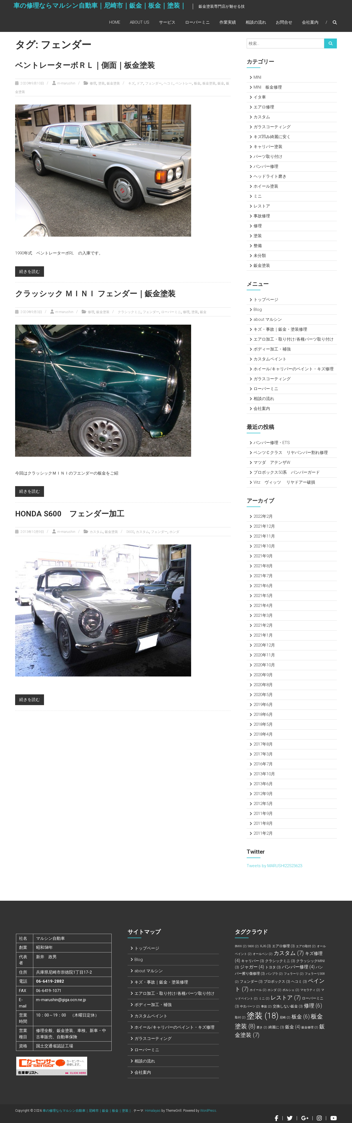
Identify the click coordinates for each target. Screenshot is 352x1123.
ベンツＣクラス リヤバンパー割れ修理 (291, 452)
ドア (140, 83)
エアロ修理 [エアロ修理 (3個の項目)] (283, 946)
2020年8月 (263, 684)
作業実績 (227, 23)
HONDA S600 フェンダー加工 (73, 513)
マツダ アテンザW (272, 462)
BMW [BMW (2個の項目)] (241, 946)
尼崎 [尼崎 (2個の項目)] (285, 1017)
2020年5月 (263, 694)
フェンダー (153, 83)
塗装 (101, 83)
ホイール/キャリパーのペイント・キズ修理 (294, 368)
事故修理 (262, 215)
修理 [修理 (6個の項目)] (313, 1006)
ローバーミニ (197, 23)
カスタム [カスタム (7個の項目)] (289, 953)
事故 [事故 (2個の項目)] (266, 1006)
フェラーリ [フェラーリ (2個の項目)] (294, 974)
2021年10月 (264, 546)
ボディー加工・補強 (272, 349)
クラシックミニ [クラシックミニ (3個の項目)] (280, 961)
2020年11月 (264, 655)
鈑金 (221, 83)
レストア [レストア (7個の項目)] (286, 997)
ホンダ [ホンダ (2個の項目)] (274, 990)
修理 (93, 83)
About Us (139, 23)
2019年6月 (263, 704)
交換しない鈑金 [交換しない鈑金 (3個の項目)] (288, 1006)
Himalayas (153, 1111)
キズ (131, 83)
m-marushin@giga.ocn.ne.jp (61, 999)
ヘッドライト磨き (270, 176)
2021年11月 (264, 536)
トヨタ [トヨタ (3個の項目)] (273, 967)
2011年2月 (263, 833)
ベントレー (183, 83)
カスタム (96, 531)
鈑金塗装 (113, 83)
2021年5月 (263, 595)
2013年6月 (263, 783)
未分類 (260, 255)
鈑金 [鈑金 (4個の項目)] (292, 1026)
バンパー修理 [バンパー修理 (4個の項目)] (298, 966)
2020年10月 (264, 664)
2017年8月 (263, 744)
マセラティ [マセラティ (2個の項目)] (310, 990)
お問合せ (284, 23)
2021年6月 (263, 585)
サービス (167, 23)
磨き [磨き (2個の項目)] (262, 1027)
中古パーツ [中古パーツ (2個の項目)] (250, 1006)
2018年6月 (263, 714)
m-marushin (66, 83)
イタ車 (260, 97)
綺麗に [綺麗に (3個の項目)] (276, 1027)
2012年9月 (263, 793)
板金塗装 (209, 83)
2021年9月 (263, 556)
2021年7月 (263, 575)
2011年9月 (263, 813)
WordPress (208, 1111)
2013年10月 (264, 773)
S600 (130, 531)
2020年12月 (264, 645)
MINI (257, 77)
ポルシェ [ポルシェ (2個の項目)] (290, 990)
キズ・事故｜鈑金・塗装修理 (280, 329)
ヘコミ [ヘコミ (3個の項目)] (299, 981)
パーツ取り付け (268, 156)
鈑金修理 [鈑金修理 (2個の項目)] (309, 1027)
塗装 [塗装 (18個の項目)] (263, 1015)
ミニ (258, 196)
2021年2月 (263, 625)
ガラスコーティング (272, 126)
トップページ (266, 299)
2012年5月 (263, 803)
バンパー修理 (266, 166)
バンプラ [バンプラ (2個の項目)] (274, 974)
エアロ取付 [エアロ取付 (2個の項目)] (306, 946)
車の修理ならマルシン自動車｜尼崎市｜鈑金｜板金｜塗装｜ (92, 10)
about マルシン (268, 319)
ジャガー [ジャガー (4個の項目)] (252, 966)
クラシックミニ (129, 312)
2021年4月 (263, 605)
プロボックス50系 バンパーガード (287, 472)
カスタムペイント (270, 359)
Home (114, 23)
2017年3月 (263, 754)
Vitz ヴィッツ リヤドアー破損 (284, 482)
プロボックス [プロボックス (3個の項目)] (277, 981)
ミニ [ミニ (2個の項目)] (264, 998)
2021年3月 (263, 615)
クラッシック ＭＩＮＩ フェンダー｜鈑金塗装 (100, 293)
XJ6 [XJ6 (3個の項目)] (265, 946)
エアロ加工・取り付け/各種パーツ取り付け (294, 339)
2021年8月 (263, 565)
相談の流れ (256, 23)
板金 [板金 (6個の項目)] (301, 1017)
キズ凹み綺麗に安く (272, 136)
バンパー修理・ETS (272, 442)
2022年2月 (263, 516)
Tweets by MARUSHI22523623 (274, 865)
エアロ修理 (264, 107)
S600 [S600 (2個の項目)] (253, 946)
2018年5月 (263, 724)
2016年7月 (263, 764)
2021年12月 (264, 526)
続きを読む (29, 271)
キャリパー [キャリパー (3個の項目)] (252, 961)
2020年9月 (263, 674)
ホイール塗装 (266, 186)
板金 (197, 83)
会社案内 (310, 23)
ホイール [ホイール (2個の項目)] (258, 990)
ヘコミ (169, 83)
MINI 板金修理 (268, 87)
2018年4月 (263, 734)
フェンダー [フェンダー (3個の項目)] (251, 981)
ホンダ (174, 531)
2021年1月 (263, 635)
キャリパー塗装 (268, 146)
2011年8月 (263, 823)
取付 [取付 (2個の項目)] (240, 1017)
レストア (262, 206)
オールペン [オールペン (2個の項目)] (263, 954)
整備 (258, 245)
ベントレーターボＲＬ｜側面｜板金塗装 (90, 65)
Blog (258, 309)
